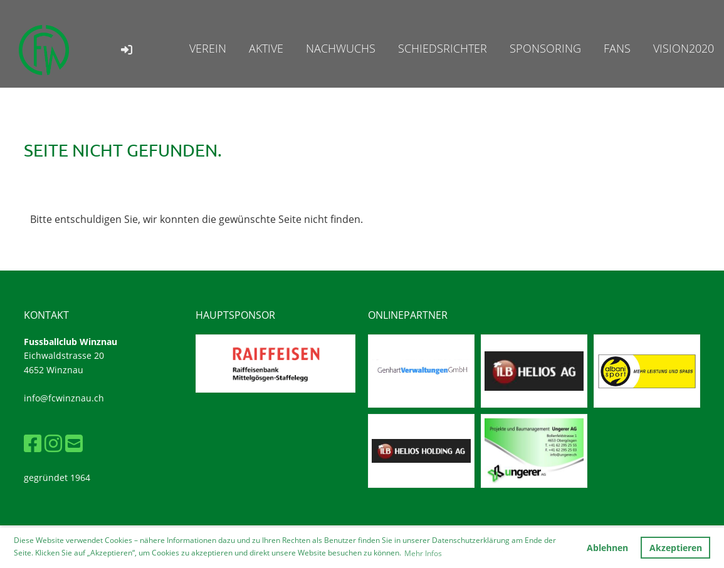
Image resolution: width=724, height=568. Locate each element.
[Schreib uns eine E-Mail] (74, 443)
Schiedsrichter (442, 48)
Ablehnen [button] (607, 548)
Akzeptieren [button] (675, 548)
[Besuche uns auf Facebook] (32, 443)
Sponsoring (545, 48)
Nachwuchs (340, 48)
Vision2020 (683, 48)
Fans (617, 48)
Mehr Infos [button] (423, 553)
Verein (207, 48)
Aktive (266, 48)
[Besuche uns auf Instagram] (53, 443)
